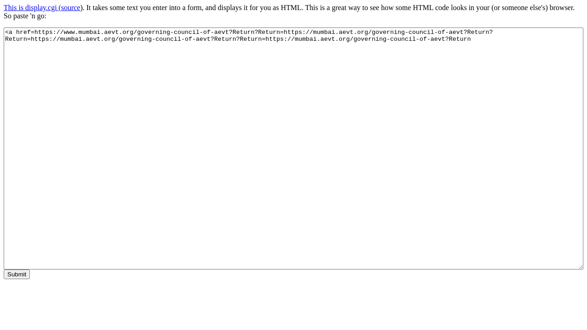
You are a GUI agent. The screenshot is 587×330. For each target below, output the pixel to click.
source (70, 7)
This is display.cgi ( (32, 7)
